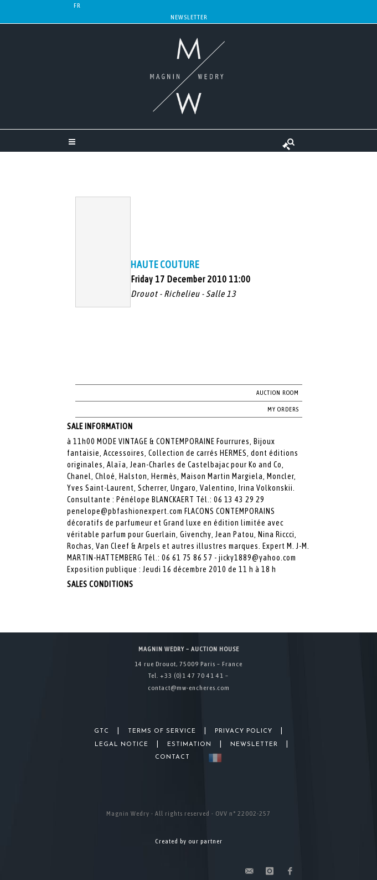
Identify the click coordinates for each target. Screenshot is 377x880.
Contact (172, 757)
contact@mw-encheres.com (189, 688)
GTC (101, 731)
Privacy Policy (243, 731)
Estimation (189, 745)
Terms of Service (162, 731)
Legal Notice (121, 745)
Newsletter (189, 17)
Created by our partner (189, 841)
